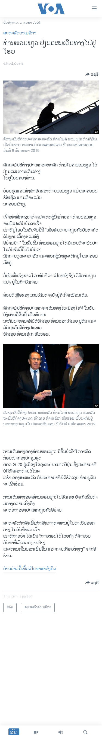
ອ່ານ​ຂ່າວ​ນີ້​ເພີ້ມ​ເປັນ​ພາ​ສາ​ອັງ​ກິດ (29, 569)
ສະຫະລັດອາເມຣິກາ (19, 33)
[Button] (92, 74)
